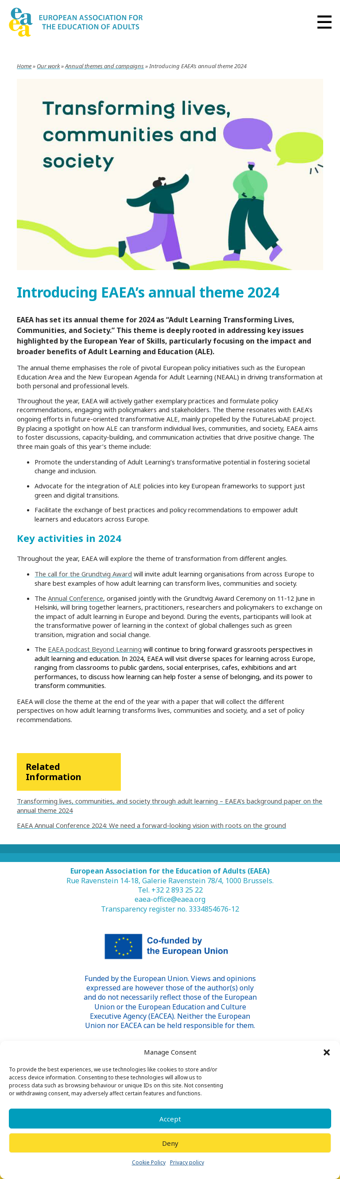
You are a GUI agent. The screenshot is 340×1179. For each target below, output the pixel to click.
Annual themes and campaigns (104, 66)
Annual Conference (75, 598)
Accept (170, 1118)
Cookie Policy (149, 1162)
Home (24, 66)
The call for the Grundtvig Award (83, 573)
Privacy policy (187, 1162)
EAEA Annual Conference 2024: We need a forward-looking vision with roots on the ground (151, 825)
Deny (170, 1143)
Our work (48, 66)
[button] (326, 1052)
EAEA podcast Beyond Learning (95, 649)
